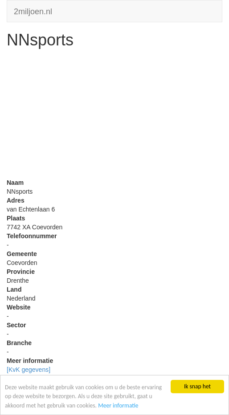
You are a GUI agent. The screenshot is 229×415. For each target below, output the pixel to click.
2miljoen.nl (33, 10)
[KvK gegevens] (28, 369)
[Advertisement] (114, 115)
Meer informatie (118, 405)
